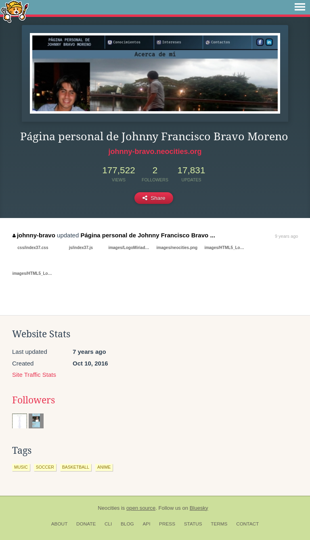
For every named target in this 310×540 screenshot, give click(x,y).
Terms (219, 524)
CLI (108, 524)
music (21, 467)
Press (167, 524)
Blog (127, 524)
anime (104, 467)
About (59, 524)
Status (193, 524)
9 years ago (286, 236)
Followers (33, 400)
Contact (247, 524)
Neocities (108, 508)
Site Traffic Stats (34, 374)
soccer (45, 467)
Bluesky (199, 508)
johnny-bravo (34, 235)
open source (140, 508)
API (146, 524)
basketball (75, 467)
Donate (86, 524)
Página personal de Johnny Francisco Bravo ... (147, 235)
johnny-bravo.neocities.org (154, 151)
